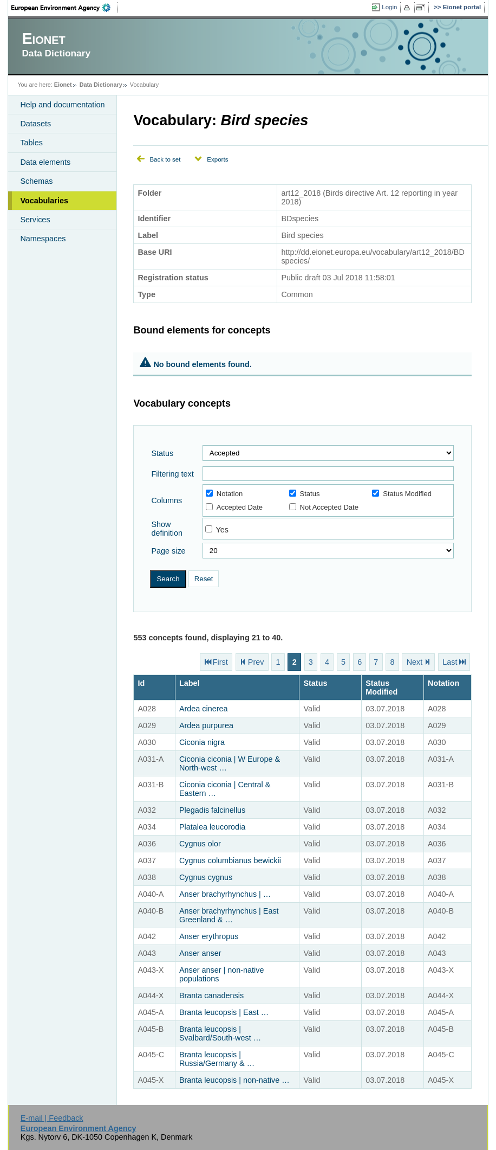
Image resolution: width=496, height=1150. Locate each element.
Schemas (36, 181)
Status (162, 453)
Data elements (45, 162)
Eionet (63, 84)
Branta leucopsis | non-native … (234, 1080)
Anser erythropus (209, 936)
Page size (168, 551)
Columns (166, 500)
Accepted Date (234, 507)
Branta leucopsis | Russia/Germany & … (216, 1059)
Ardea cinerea (203, 708)
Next (415, 662)
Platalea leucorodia (212, 827)
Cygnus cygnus (205, 877)
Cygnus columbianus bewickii (230, 860)
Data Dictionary (101, 84)
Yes (222, 529)
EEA (64, 7)
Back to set (164, 159)
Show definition (166, 528)
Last (449, 662)
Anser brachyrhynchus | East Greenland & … (229, 915)
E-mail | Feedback (52, 1118)
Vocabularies (44, 200)
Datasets (35, 123)
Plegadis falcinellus (212, 810)
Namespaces (43, 238)
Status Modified (402, 494)
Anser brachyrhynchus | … (225, 894)
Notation (224, 494)
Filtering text (172, 474)
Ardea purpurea (206, 725)
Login (389, 7)
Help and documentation (62, 104)
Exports (217, 159)
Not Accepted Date (323, 507)
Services (35, 219)
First (220, 662)
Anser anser (200, 953)
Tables (31, 142)
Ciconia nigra (202, 742)
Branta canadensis (211, 995)
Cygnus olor (200, 843)
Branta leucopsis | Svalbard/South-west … (220, 1033)
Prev (256, 662)
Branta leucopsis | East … (224, 1012)
